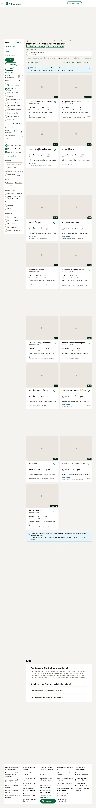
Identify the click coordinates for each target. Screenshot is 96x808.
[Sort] (76, 62)
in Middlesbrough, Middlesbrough (45, 46)
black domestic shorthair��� (45, 791)
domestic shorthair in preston (30, 784)
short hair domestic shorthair (64, 774)
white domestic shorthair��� (45, 786)
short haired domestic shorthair (65, 779)
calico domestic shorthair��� (62, 800)
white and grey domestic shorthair (81, 784)
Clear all (19, 42)
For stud (10, 69)
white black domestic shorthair (64, 784)
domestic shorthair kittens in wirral (11, 768)
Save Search (33, 62)
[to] (20, 185)
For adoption (11, 64)
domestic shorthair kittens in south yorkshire (11, 774)
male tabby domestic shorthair (47, 774)
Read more (87, 58)
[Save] (55, 102)
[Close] (89, 68)
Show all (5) (12, 156)
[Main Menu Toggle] (2, 3)
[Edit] (21, 132)
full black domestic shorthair (29, 800)
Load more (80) (16, 123)
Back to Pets (10, 46)
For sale (9, 60)
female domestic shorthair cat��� (29, 789)
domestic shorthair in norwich (30, 779)
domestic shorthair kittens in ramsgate (11, 781)
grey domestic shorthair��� (80, 768)
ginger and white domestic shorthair (46, 768)
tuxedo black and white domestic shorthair (46, 780)
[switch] (20, 76)
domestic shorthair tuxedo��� (63, 795)
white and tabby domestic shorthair (81, 779)
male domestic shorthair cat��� (29, 795)
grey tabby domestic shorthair (82, 789)
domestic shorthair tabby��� (46, 797)
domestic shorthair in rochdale (12, 797)
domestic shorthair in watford (30, 774)
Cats (7, 51)
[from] (10, 185)
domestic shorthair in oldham (30, 768)
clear (20, 80)
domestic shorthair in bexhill (12, 791)
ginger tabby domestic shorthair (65, 768)
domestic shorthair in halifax (12, 786)
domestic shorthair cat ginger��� (65, 789)
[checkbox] (6, 89)
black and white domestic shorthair (81, 774)
